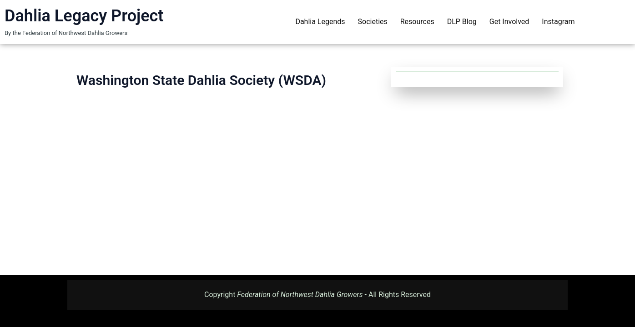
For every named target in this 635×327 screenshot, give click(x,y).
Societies (373, 21)
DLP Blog (462, 21)
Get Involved (509, 21)
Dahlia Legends (320, 21)
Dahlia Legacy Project (84, 15)
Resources (417, 21)
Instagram (558, 21)
